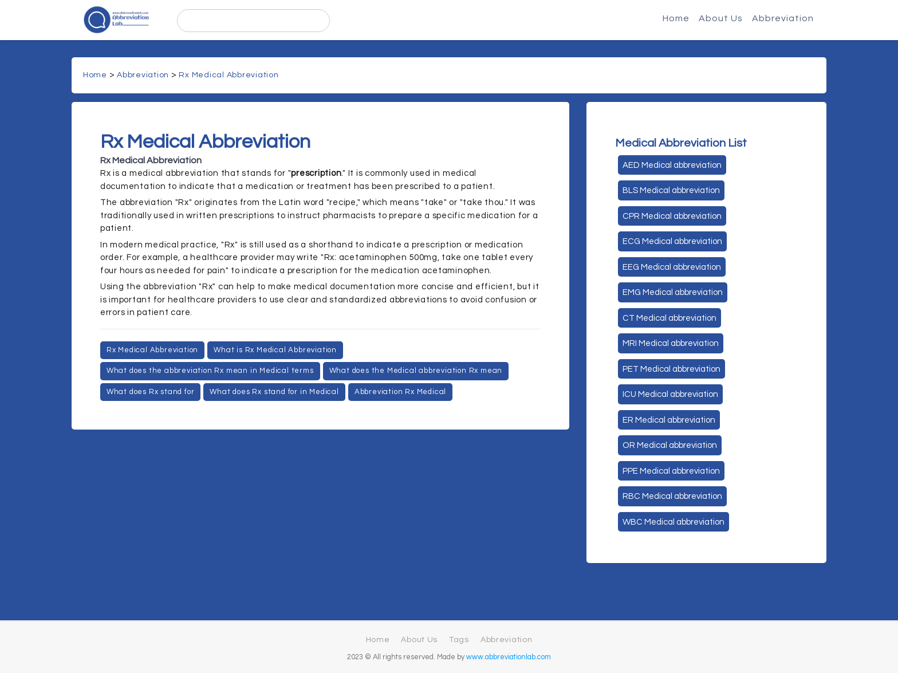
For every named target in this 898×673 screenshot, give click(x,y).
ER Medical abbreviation (669, 420)
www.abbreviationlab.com (508, 657)
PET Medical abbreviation (671, 369)
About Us (721, 18)
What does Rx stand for (151, 392)
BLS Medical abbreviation (671, 190)
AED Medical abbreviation (672, 165)
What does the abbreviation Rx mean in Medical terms (210, 371)
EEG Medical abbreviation (672, 267)
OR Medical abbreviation (670, 445)
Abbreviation (783, 18)
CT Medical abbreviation (669, 318)
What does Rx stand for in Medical (274, 392)
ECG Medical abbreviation (672, 241)
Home (676, 18)
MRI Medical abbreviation (671, 343)
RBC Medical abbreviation (672, 496)
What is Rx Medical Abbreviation (275, 350)
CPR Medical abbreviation (672, 216)
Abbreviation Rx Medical (400, 392)
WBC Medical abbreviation (673, 522)
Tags (459, 640)
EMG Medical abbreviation (673, 292)
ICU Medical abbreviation (670, 394)
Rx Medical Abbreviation (228, 75)
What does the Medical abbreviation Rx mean (416, 371)
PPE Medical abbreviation (671, 471)
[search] (253, 20)
